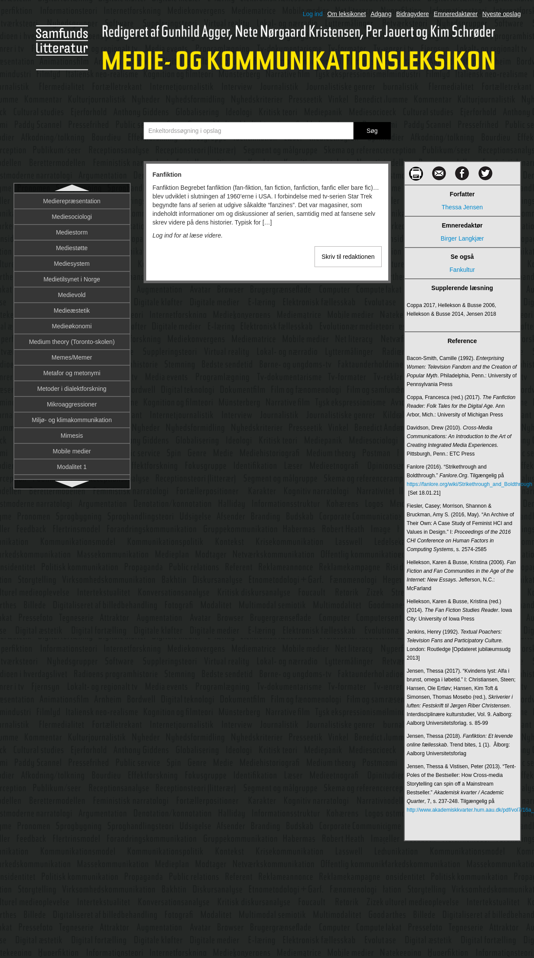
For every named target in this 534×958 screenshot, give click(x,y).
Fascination (72, 264)
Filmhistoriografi (71, 451)
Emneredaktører (456, 13)
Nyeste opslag (501, 13)
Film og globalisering (71, 389)
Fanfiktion (71, 201)
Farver (71, 248)
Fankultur (71, 217)
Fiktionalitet (71, 342)
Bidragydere (412, 13)
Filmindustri (72, 467)
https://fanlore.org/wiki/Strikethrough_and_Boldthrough (462, 484)
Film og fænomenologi (72, 373)
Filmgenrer (71, 436)
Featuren (71, 279)
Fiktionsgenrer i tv (71, 357)
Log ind (313, 13)
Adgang (380, 13)
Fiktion (72, 326)
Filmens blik (72, 420)
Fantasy (72, 232)
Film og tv (72, 404)
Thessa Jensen (462, 207)
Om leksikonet (347, 13)
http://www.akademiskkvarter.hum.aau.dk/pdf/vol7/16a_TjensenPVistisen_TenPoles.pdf (462, 810)
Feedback (72, 295)
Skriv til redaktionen (347, 256)
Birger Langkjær (462, 238)
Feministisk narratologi (71, 310)
